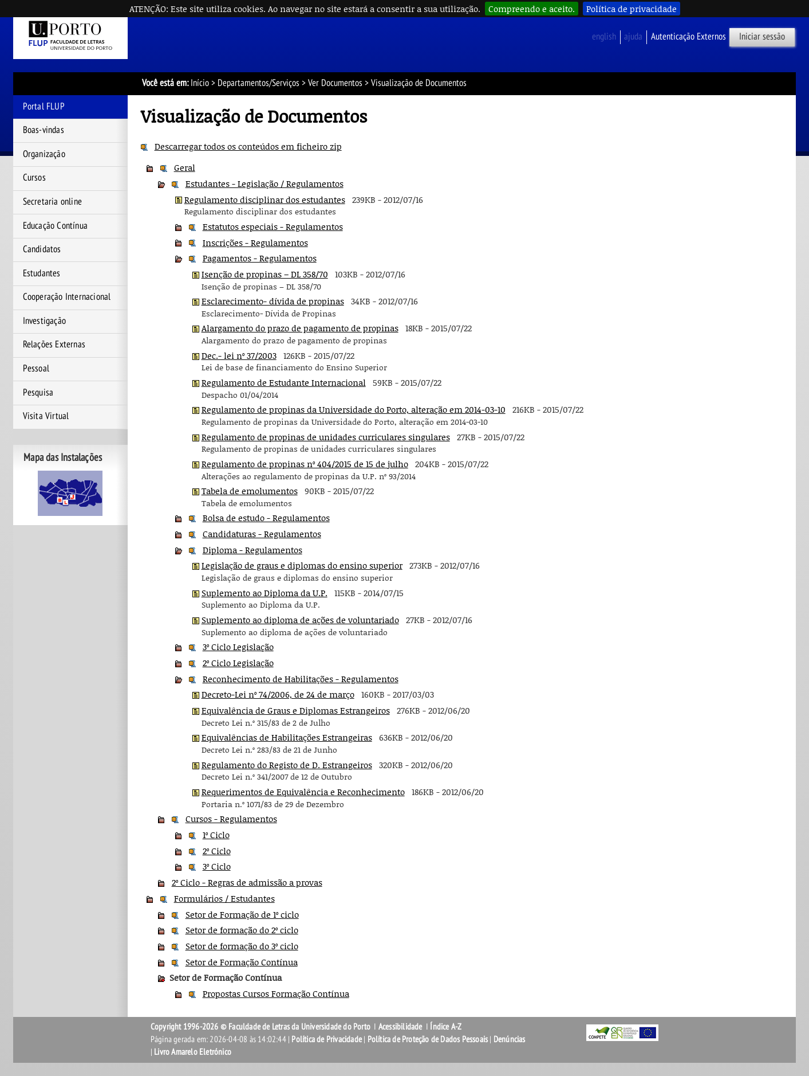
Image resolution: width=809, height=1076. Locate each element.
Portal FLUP (44, 106)
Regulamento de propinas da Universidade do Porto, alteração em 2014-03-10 (354, 409)
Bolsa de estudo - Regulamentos (266, 517)
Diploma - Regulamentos (252, 549)
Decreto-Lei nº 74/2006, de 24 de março (278, 694)
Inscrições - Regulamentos (255, 242)
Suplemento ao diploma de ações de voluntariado (300, 619)
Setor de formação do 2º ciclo (242, 930)
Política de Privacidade (326, 1039)
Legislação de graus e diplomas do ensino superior (302, 565)
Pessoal (36, 368)
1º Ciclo (216, 834)
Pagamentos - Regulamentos (260, 258)
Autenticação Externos (688, 36)
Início (200, 83)
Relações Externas (54, 344)
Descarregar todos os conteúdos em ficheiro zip (248, 146)
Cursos (34, 177)
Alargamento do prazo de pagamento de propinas (300, 328)
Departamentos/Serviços (258, 83)
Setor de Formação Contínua (242, 962)
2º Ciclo (217, 850)
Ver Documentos (335, 83)
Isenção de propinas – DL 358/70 (265, 274)
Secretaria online (52, 202)
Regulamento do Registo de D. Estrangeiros (287, 764)
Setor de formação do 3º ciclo (242, 946)
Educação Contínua (55, 226)
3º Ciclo (217, 866)
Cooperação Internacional (67, 297)
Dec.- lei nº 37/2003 (239, 355)
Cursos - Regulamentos (231, 818)
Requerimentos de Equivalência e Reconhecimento (303, 791)
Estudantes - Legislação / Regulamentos (265, 183)
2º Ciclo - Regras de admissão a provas (247, 882)
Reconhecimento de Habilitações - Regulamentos (300, 678)
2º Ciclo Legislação (238, 662)
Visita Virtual (46, 416)
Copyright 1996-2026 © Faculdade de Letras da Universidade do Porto (261, 1027)
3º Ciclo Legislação (238, 646)
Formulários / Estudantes (224, 898)
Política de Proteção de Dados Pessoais (428, 1039)
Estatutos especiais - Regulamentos (273, 226)
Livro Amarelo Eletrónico (192, 1052)
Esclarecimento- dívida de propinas (273, 301)
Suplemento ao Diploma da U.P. (264, 592)
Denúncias (510, 1039)
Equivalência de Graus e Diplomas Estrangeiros (296, 710)
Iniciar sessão (762, 36)
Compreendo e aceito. (531, 8)
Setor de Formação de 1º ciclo (242, 914)
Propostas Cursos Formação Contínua (276, 993)
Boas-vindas (43, 130)
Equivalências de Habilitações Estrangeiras (287, 737)
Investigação (44, 321)
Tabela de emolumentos (250, 490)
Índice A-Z (445, 1027)
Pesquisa (38, 392)
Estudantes (42, 273)
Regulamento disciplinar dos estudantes (264, 199)
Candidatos (42, 249)
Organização (44, 154)
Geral (184, 167)
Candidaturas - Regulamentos (262, 533)
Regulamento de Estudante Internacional (284, 382)
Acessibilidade (400, 1027)
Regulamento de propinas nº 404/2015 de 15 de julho (305, 463)
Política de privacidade (631, 8)
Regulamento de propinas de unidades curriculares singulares (326, 437)
